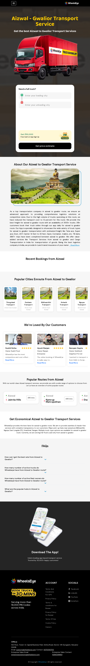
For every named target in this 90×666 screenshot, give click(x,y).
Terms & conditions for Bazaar (51, 605)
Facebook (73, 589)
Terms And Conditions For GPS (49, 592)
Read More (9, 360)
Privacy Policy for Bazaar (50, 613)
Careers (48, 627)
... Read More (74, 245)
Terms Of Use (50, 619)
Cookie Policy (50, 623)
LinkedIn (72, 593)
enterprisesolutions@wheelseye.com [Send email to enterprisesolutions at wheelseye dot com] (25, 655)
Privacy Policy (50, 599)
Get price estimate (45, 146)
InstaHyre (73, 601)
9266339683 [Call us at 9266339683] (57, 655)
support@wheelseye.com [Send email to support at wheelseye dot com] (26, 650)
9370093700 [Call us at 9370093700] (49, 650)
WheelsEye (42, 662)
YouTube (73, 597)
